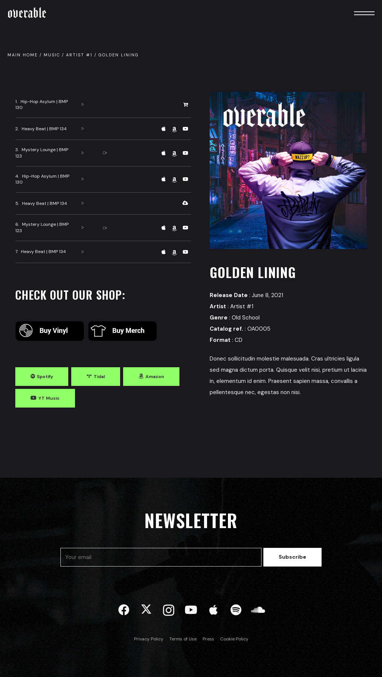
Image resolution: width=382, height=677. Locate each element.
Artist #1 (79, 54)
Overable (27, 13)
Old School (246, 317)
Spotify (45, 377)
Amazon (154, 377)
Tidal (99, 377)
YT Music (49, 398)
